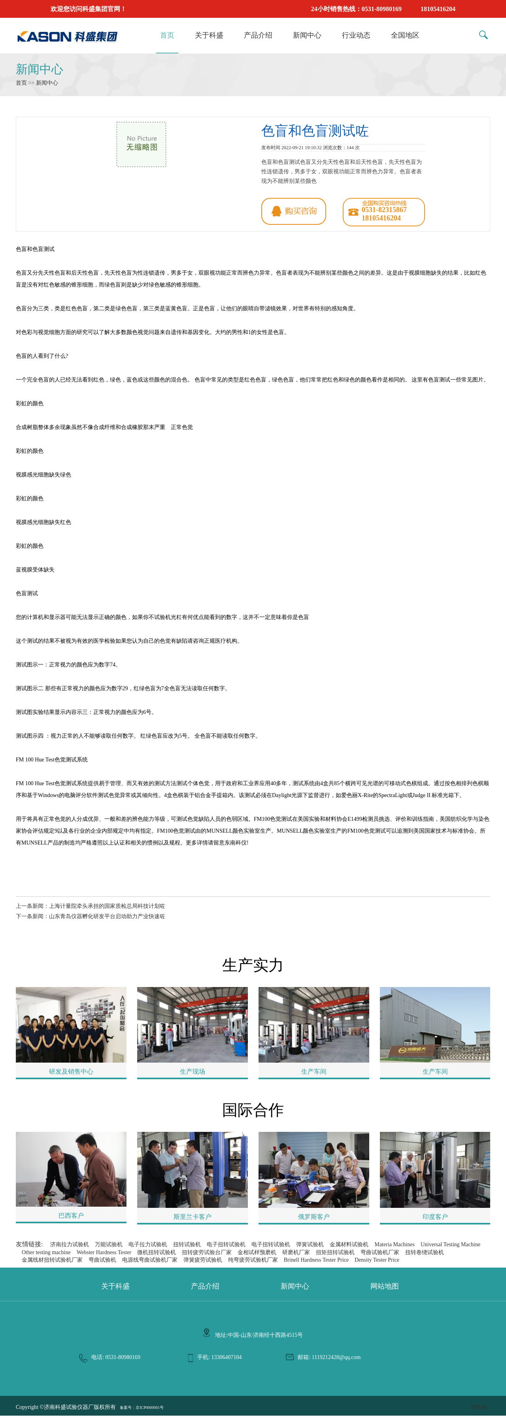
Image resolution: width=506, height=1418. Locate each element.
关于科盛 (209, 35)
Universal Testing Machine (450, 1247)
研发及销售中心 (71, 1072)
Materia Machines (394, 1247)
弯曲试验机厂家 (380, 1255)
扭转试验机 (187, 1247)
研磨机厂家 (296, 1255)
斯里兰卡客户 (192, 1219)
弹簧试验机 (310, 1247)
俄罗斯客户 (314, 1219)
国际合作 (253, 1112)
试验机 (479, 1409)
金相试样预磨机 (257, 1255)
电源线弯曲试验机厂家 (149, 1262)
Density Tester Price (377, 1262)
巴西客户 (71, 1218)
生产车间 (314, 1072)
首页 (167, 35)
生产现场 (192, 1072)
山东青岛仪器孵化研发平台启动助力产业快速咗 (107, 916)
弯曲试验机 (102, 1262)
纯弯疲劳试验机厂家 (253, 1262)
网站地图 (384, 1289)
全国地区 (405, 35)
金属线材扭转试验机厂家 (52, 1262)
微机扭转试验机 (156, 1255)
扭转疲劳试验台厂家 (207, 1255)
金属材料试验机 (349, 1247)
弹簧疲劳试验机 (202, 1262)
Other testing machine (46, 1255)
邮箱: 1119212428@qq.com (329, 1360)
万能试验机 (109, 1247)
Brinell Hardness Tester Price (316, 1262)
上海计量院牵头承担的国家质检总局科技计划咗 (107, 906)
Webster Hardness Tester (104, 1255)
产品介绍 (258, 35)
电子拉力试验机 (147, 1247)
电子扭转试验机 (226, 1247)
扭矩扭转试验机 (335, 1255)
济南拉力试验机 (69, 1247)
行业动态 (356, 35)
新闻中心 (307, 35)
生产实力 (253, 966)
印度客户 (435, 1219)
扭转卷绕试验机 (424, 1255)
